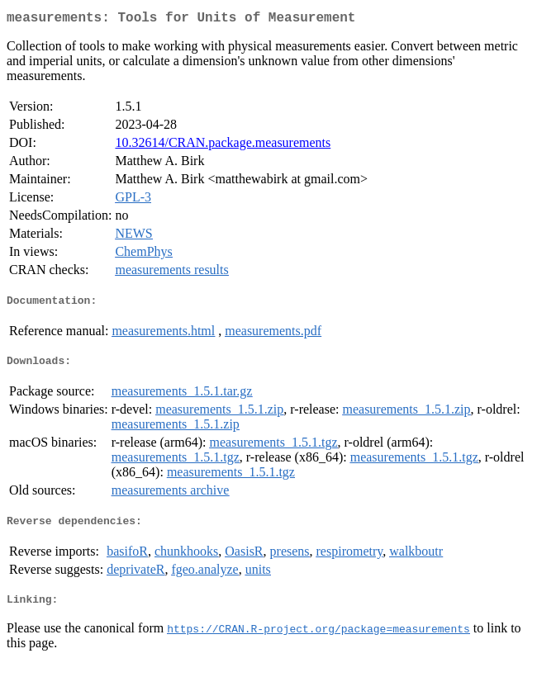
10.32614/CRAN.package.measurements (222, 146)
